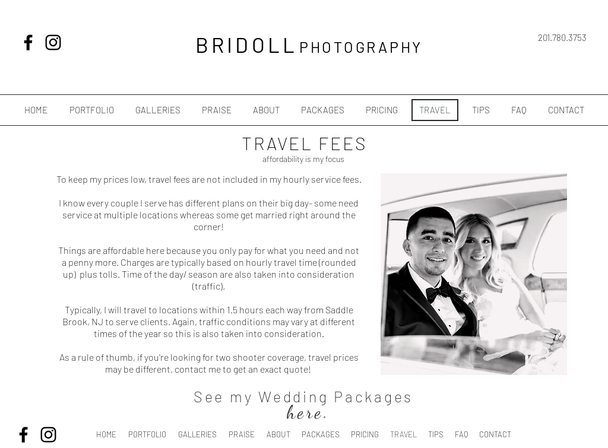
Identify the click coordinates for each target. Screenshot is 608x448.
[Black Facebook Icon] (28, 42)
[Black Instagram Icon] (53, 42)
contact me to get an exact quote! (244, 368)
